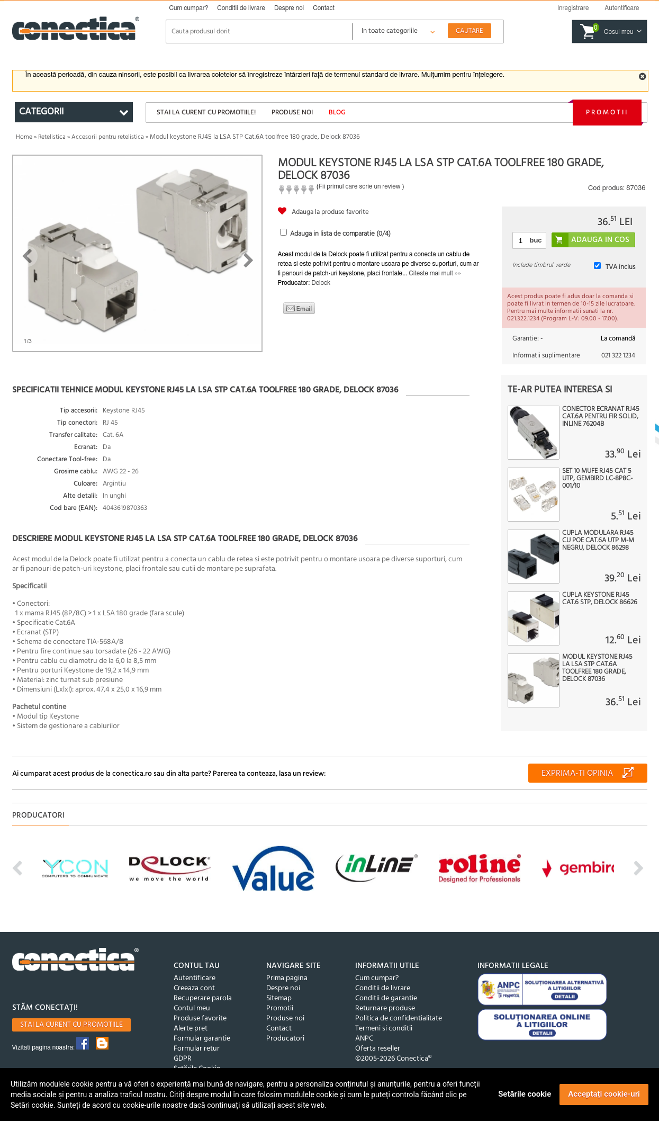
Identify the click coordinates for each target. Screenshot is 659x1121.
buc (535, 240)
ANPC (364, 1039)
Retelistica (52, 137)
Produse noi (292, 112)
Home (24, 137)
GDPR (183, 1059)
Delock (320, 283)
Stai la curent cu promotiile (71, 1025)
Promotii (607, 112)
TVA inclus (620, 267)
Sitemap (279, 998)
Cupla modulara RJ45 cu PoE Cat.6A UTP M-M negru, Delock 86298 (598, 541)
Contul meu (192, 1008)
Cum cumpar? (189, 8)
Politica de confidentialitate (398, 1018)
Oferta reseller (377, 1049)
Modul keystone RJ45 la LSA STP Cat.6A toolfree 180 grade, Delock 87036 (597, 668)
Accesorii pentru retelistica (107, 137)
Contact (324, 8)
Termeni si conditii (383, 1029)
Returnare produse (385, 1008)
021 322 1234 (618, 355)
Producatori (285, 1039)
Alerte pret (190, 1029)
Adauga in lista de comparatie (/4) (340, 233)
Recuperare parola (203, 998)
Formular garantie (202, 1039)
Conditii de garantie (386, 998)
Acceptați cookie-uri (604, 1094)
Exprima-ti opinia (577, 774)
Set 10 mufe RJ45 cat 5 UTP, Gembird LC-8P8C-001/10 (597, 479)
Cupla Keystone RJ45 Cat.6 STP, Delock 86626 (599, 598)
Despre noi (289, 8)
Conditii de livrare (241, 8)
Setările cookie (524, 1094)
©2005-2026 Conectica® (393, 1059)
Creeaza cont (194, 988)
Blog (337, 112)
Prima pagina (287, 978)
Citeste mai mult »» (435, 273)
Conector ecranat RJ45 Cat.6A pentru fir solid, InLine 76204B (600, 417)
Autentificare (194, 978)
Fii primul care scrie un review (360, 186)
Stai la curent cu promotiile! (206, 112)
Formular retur (197, 1049)
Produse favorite (200, 1018)
